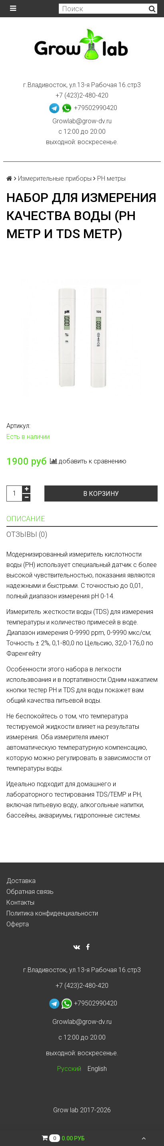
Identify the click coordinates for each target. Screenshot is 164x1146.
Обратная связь (30, 891)
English (97, 1069)
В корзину (101, 494)
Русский (69, 1069)
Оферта (17, 924)
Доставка (21, 881)
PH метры (111, 178)
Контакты (20, 902)
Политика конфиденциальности (52, 913)
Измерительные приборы (55, 178)
